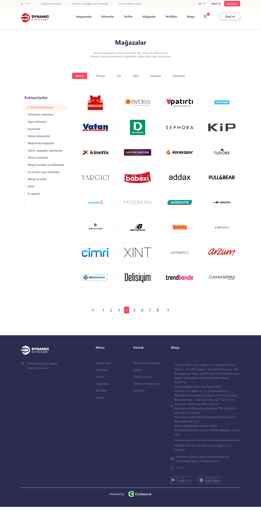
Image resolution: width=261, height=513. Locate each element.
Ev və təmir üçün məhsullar (44, 172)
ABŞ (136, 76)
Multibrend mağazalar (41, 143)
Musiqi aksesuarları (39, 136)
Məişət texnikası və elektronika (46, 165)
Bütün (78, 76)
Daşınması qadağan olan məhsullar (90, 3)
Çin (119, 76)
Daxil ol (216, 3)
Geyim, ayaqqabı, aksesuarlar (45, 150)
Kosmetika (34, 129)
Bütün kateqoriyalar (42, 107)
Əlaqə (188, 16)
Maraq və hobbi (37, 179)
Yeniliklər (169, 16)
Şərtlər (137, 376)
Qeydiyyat (232, 3)
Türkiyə (99, 76)
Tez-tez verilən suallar (130, 3)
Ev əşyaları (34, 193)
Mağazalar (146, 16)
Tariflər (125, 16)
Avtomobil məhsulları (40, 114)
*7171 (26, 3)
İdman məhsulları (38, 157)
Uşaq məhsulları (37, 121)
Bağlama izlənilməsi (51, 3)
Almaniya (181, 76)
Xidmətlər (105, 16)
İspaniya (157, 76)
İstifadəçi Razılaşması (146, 390)
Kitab (31, 186)
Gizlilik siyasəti (142, 383)
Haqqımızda (81, 16)
